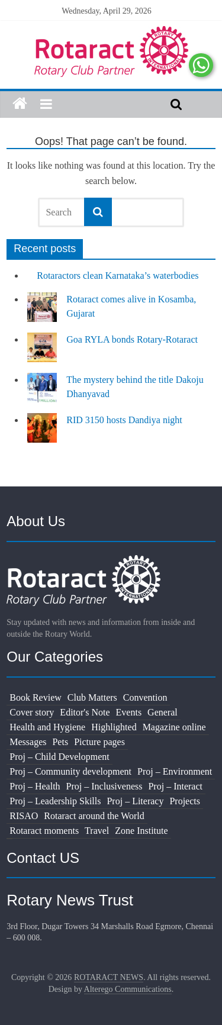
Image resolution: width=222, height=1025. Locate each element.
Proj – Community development (70, 771)
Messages (27, 742)
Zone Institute (141, 831)
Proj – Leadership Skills (55, 801)
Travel (97, 831)
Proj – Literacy (135, 801)
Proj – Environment (174, 771)
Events (129, 712)
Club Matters (92, 697)
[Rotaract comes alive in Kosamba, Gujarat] (42, 312)
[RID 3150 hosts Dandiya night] (42, 433)
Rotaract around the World (94, 816)
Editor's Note (85, 712)
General (162, 712)
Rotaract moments (44, 831)
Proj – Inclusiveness (104, 786)
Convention (145, 697)
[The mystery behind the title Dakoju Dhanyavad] (42, 393)
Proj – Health (34, 786)
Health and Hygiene (47, 727)
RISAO (23, 816)
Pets (60, 742)
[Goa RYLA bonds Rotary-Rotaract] (42, 353)
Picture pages (99, 742)
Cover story (31, 712)
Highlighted (113, 727)
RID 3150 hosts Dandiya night (124, 420)
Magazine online (174, 727)
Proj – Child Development (59, 757)
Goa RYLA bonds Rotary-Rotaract (132, 339)
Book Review (35, 697)
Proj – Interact (175, 786)
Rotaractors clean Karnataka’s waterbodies (117, 275)
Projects (184, 801)
